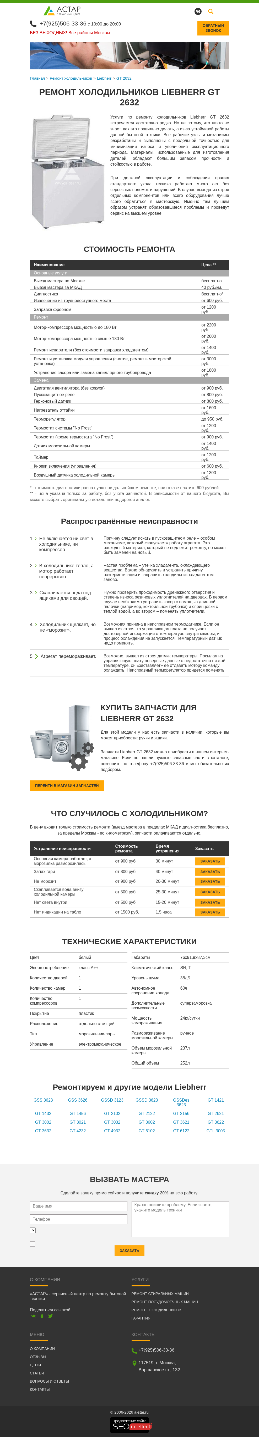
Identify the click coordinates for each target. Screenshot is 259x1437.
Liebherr (104, 77)
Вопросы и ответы (49, 1381)
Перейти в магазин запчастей (67, 785)
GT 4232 (78, 1130)
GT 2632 (124, 77)
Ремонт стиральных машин (160, 1293)
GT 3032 (112, 1122)
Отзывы (38, 1356)
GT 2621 (216, 1113)
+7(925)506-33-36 (65, 23)
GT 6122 (181, 1130)
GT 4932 (112, 1130)
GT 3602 (147, 1122)
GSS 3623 (43, 1100)
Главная (37, 77)
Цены (35, 1365)
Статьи (37, 1373)
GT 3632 (43, 1130)
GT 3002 (43, 1122)
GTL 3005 (216, 1130)
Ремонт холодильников (71, 77)
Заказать (210, 858)
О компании (42, 1348)
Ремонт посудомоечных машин (165, 1302)
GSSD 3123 (112, 1100)
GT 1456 (78, 1113)
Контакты (40, 1389)
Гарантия (141, 1318)
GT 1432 (43, 1113)
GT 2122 (147, 1113)
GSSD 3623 (147, 1100)
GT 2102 (112, 1113)
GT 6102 (147, 1130)
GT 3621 (181, 1122)
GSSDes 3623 (181, 1102)
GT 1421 (216, 1100)
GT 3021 (78, 1122)
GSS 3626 (78, 1100)
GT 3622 (216, 1122)
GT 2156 (181, 1113)
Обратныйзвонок (213, 28)
